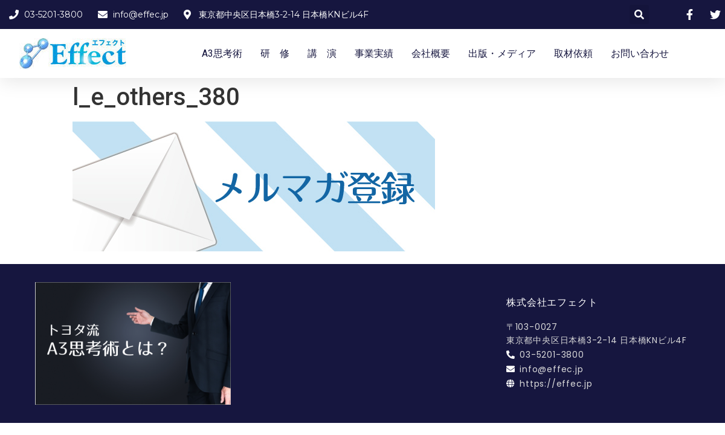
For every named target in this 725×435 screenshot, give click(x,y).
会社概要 (430, 53)
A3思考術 (222, 53)
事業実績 (374, 53)
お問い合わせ (640, 53)
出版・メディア (502, 53)
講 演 (322, 53)
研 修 (274, 53)
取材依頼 (573, 53)
